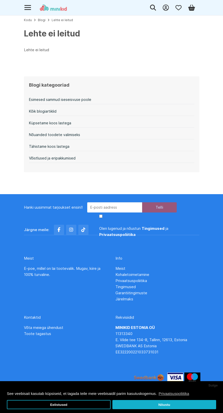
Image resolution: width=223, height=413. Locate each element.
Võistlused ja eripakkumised (52, 158)
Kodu (28, 20)
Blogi (42, 20)
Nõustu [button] (164, 405)
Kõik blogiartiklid (42, 111)
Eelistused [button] (58, 405)
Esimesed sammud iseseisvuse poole (60, 99)
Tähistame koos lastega (49, 146)
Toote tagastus (37, 333)
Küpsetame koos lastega (50, 123)
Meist (120, 268)
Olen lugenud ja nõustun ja (133, 231)
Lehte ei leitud (62, 20)
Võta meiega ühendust (44, 327)
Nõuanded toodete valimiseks (54, 134)
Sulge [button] (213, 385)
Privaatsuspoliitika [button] (174, 393)
